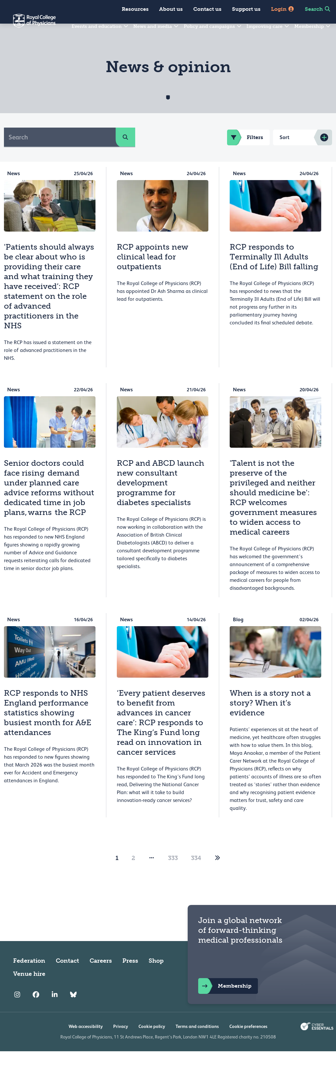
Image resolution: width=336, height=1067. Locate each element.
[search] (125, 152)
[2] (217, 874)
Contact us (207, 9)
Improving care (268, 26)
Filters (245, 153)
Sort (284, 153)
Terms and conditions (197, 1042)
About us (171, 9)
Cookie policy (151, 1042)
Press (130, 976)
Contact (67, 976)
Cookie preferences (248, 1042)
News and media (156, 26)
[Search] (60, 152)
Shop (156, 976)
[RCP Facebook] (36, 1010)
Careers (101, 976)
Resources (135, 9)
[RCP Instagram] (17, 1010)
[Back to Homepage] (28, 25)
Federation (29, 976)
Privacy (120, 1042)
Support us (246, 9)
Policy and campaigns (213, 26)
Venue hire (29, 989)
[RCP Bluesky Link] (73, 1010)
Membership (312, 26)
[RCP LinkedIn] (54, 1010)
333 (173, 873)
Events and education (100, 26)
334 (196, 873)
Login (282, 9)
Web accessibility (86, 1042)
